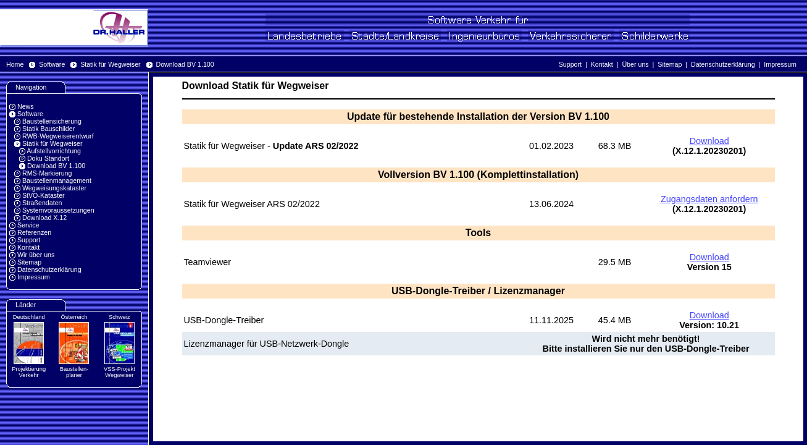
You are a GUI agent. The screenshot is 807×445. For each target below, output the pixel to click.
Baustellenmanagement (56, 180)
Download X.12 (44, 217)
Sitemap (670, 64)
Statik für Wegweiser (110, 64)
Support (570, 64)
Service (28, 225)
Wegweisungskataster (54, 188)
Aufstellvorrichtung (54, 151)
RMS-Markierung (47, 173)
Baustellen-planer (74, 372)
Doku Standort (48, 158)
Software (52, 64)
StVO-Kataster (43, 195)
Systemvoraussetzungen (58, 210)
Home (14, 64)
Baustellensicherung (52, 121)
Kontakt (602, 64)
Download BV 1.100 (185, 64)
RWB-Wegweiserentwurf (58, 136)
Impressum (780, 64)
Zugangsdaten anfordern (709, 199)
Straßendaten (42, 202)
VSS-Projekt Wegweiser (119, 372)
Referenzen (34, 232)
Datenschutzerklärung (723, 64)
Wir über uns (35, 254)
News (25, 106)
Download (709, 141)
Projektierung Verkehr (29, 372)
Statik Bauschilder (48, 128)
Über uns (635, 64)
